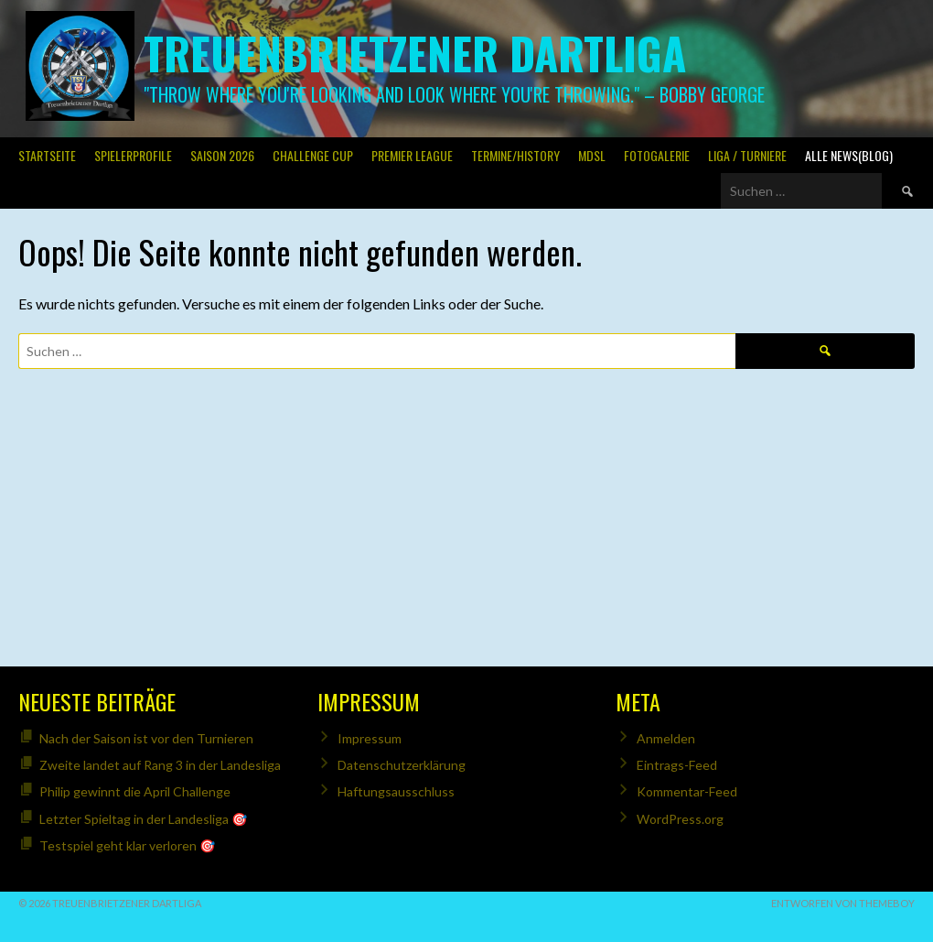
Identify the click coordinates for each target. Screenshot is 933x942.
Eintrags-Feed (677, 765)
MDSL (592, 155)
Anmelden (666, 738)
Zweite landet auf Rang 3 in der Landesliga (160, 765)
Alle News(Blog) (849, 155)
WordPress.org (680, 819)
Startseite (47, 155)
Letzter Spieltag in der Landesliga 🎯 (143, 819)
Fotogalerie (657, 155)
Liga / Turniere (747, 155)
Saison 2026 (222, 155)
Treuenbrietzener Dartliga (415, 52)
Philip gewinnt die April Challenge (135, 791)
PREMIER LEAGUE (412, 155)
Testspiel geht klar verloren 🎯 (127, 845)
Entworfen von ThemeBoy (843, 903)
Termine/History (515, 155)
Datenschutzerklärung (402, 765)
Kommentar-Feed (687, 791)
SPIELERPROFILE (133, 155)
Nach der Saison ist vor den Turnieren (146, 738)
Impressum (370, 738)
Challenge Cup (313, 155)
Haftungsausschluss (396, 791)
